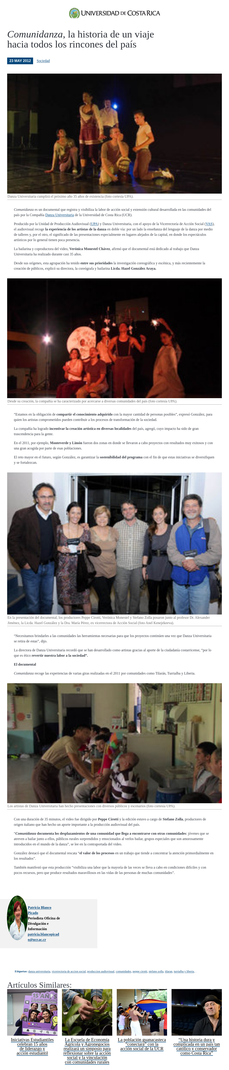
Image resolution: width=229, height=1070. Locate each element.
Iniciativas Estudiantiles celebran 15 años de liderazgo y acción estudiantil (32, 1035)
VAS (209, 230)
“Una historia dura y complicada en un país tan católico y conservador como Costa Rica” (197, 1035)
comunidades (123, 960)
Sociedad (43, 67)
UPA (94, 230)
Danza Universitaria (59, 221)
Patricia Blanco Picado (81, 914)
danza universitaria (39, 960)
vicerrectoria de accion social (69, 960)
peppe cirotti (140, 960)
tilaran (168, 960)
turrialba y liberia (184, 960)
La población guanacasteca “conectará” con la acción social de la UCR (142, 1033)
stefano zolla (156, 960)
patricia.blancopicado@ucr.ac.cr (89, 924)
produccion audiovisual (100, 960)
